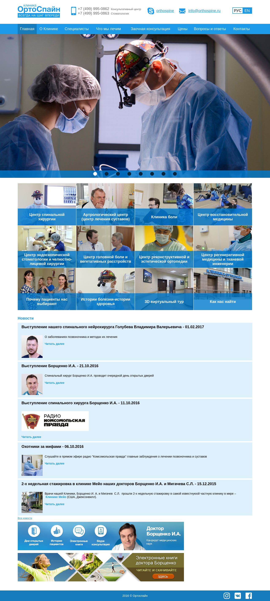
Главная (27, 29)
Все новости (25, 518)
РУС (238, 11)
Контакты (241, 29)
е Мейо (56, 497)
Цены (183, 29)
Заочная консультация (150, 29)
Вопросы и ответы (210, 29)
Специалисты (77, 29)
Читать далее (54, 343)
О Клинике (48, 29)
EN (247, 11)
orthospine (165, 11)
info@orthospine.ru (204, 11)
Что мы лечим (108, 29)
